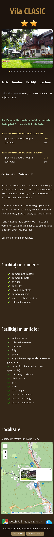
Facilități (31, 82)
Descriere (17, 82)
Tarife (5, 82)
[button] (36, 485)
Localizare (45, 82)
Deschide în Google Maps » (21, 521)
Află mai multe (35, 533)
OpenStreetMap (36, 513)
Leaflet (15, 513)
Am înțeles (18, 533)
